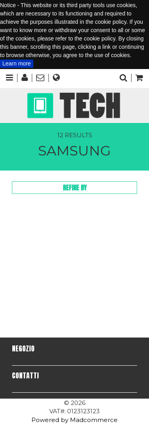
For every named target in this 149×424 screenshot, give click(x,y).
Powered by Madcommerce (74, 420)
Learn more (16, 63)
